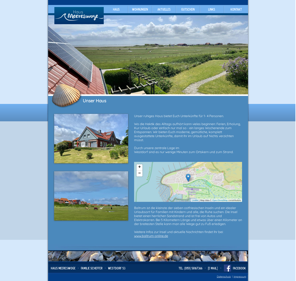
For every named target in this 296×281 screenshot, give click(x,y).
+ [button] (139, 167)
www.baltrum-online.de (151, 236)
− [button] (139, 173)
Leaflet (195, 200)
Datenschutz (224, 276)
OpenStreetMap (220, 200)
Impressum (240, 276)
